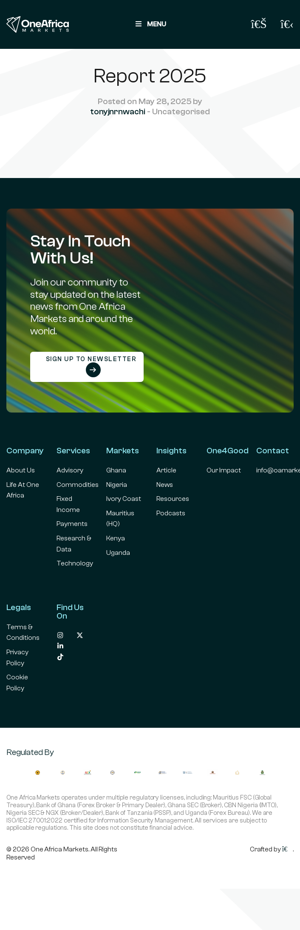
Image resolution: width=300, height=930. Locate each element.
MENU (150, 24)
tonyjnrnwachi (117, 111)
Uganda (118, 553)
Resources (172, 499)
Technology (75, 563)
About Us (20, 470)
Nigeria (116, 485)
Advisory (70, 470)
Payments (72, 524)
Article (166, 470)
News (164, 485)
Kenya (115, 538)
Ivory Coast (123, 499)
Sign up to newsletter (91, 367)
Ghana (116, 470)
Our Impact (224, 470)
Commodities (78, 485)
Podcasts (170, 513)
